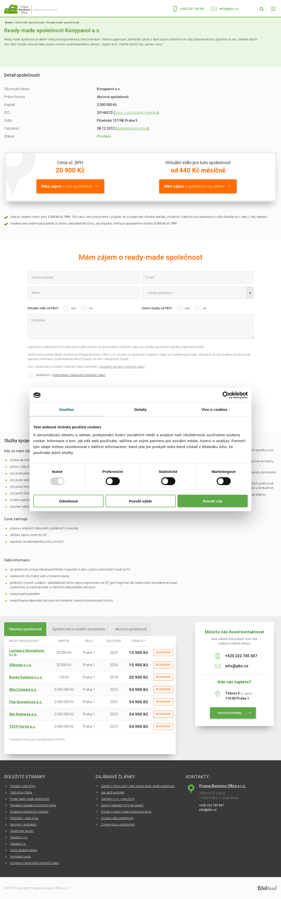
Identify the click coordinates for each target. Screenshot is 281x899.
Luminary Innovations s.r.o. (26, 652)
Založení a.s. (18, 844)
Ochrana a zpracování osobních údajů (34, 863)
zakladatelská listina (132, 128)
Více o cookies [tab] (214, 409)
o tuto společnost (66, 186)
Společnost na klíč (22, 831)
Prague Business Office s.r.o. (222, 786)
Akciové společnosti (131, 629)
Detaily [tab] (140, 409)
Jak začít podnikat (112, 792)
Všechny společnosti (25, 629)
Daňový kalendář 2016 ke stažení (122, 805)
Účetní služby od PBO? (157, 308)
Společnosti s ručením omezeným (78, 629)
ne (90, 308)
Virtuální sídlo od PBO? (42, 308)
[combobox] (198, 293)
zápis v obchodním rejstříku (136, 113)
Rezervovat (163, 652)
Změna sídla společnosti (117, 818)
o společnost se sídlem (194, 186)
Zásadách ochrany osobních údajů (121, 366)
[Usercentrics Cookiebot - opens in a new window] (226, 395)
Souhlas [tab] (66, 409)
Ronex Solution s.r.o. (26, 677)
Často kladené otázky (23, 850)
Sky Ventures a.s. (23, 714)
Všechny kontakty (229, 713)
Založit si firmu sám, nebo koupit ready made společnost (138, 786)
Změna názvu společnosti (118, 824)
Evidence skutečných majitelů (29, 811)
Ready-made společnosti (63, 22)
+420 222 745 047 (192, 9)
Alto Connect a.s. (23, 690)
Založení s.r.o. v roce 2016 (118, 799)
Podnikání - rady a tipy (24, 818)
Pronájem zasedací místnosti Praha (33, 805)
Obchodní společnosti (29, 22)
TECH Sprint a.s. (22, 726)
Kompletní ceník (20, 856)
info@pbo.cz (229, 9)
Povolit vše (212, 501)
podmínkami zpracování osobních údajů (79, 375)
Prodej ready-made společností (29, 799)
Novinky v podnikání (23, 824)
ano (73, 308)
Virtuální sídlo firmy (22, 786)
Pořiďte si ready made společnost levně (126, 811)
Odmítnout (68, 501)
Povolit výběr (140, 501)
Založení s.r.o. (19, 837)
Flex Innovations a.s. (25, 702)
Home (8, 22)
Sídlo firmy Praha (21, 792)
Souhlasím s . (71, 375)
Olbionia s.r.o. (20, 665)
